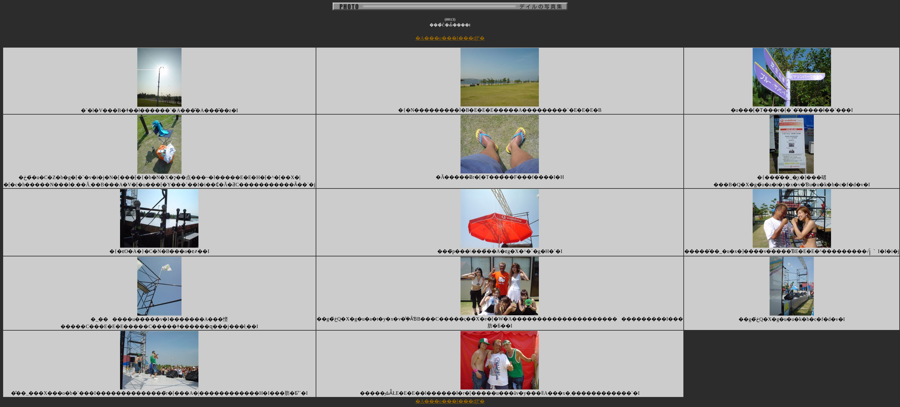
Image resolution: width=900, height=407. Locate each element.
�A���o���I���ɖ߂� (450, 38)
